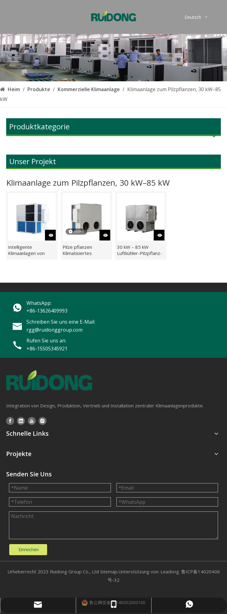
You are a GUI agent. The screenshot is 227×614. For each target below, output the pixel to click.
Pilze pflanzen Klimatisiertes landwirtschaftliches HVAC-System (83, 250)
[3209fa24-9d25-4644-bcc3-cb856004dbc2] (113, 57)
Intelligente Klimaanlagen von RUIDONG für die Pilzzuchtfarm (26, 250)
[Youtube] (32, 421)
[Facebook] (10, 421)
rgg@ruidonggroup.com (54, 329)
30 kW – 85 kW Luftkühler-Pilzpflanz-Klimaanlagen (139, 250)
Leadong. (170, 571)
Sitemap (108, 571)
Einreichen (28, 549)
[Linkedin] (21, 421)
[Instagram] (43, 421)
